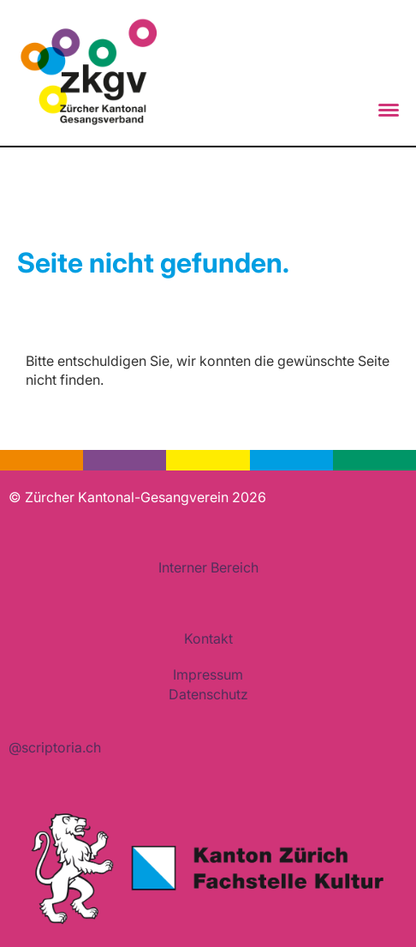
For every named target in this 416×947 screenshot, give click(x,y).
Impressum (208, 674)
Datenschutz (208, 694)
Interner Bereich (208, 567)
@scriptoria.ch (55, 747)
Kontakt (208, 638)
